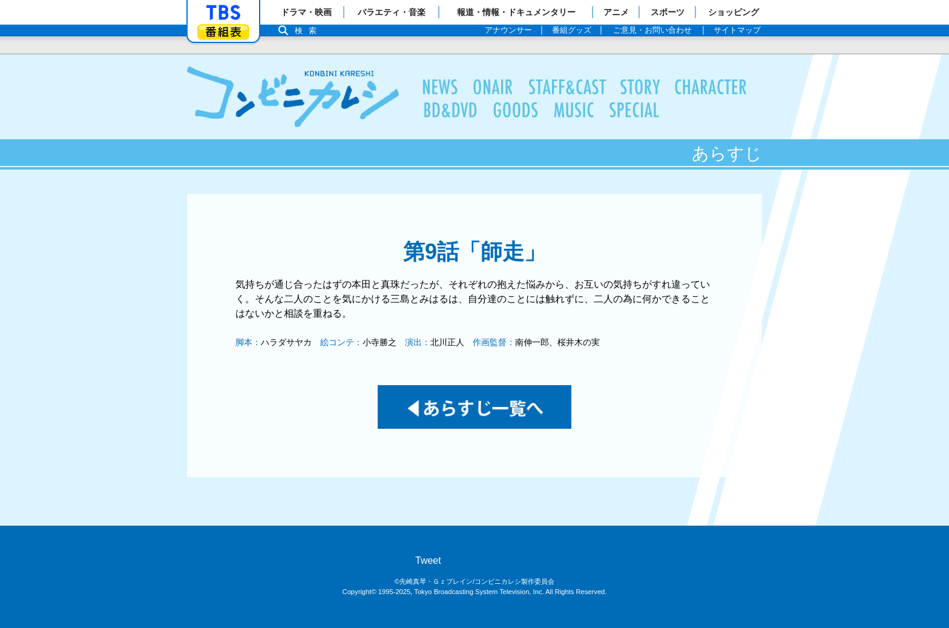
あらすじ (640, 87)
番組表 (223, 31)
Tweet (428, 560)
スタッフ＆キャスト (567, 87)
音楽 (574, 110)
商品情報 (516, 110)
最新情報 (440, 87)
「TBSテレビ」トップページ (223, 13)
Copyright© (359, 591)
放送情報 (493, 87)
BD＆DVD (450, 110)
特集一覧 (634, 110)
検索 (309, 30)
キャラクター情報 (711, 87)
